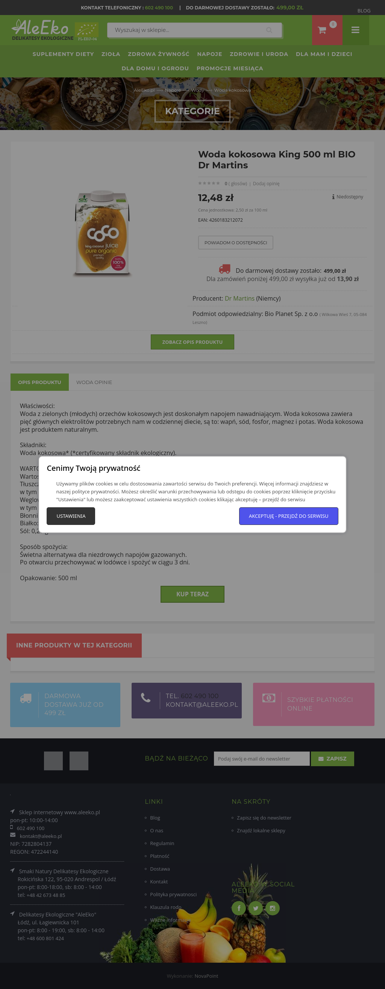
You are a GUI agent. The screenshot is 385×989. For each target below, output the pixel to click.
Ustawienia (70, 516)
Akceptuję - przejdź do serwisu (289, 516)
